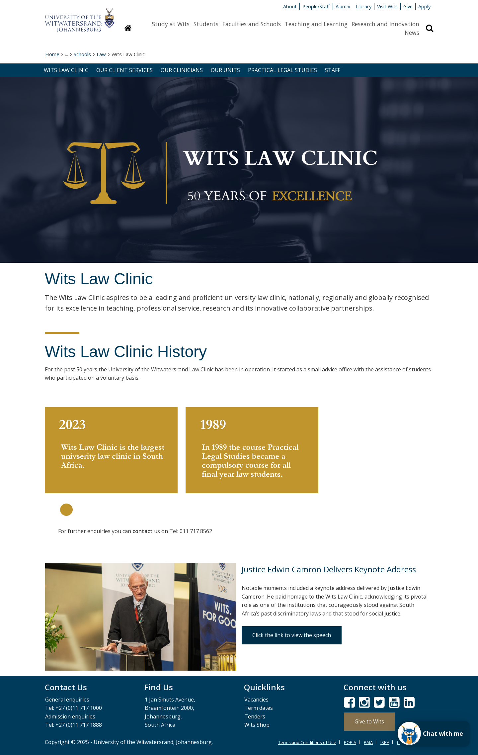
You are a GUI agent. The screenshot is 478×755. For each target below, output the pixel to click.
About (290, 6)
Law (101, 54)
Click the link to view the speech (291, 635)
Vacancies (256, 699)
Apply (424, 6)
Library (363, 6)
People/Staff (316, 6)
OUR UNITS (225, 70)
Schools (82, 54)
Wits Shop (257, 724)
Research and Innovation (385, 24)
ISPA (384, 742)
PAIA (368, 742)
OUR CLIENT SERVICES (124, 70)
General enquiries (67, 699)
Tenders (254, 716)
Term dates (258, 707)
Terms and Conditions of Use (307, 742)
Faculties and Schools (251, 24)
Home (52, 54)
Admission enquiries (70, 716)
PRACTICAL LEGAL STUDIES (282, 70)
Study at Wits (171, 24)
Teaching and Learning (316, 24)
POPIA (350, 742)
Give (408, 6)
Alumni (343, 6)
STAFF (332, 70)
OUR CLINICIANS (182, 70)
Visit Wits (387, 6)
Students (206, 24)
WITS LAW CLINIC (66, 70)
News (412, 33)
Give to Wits (369, 721)
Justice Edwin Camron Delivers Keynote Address (329, 569)
